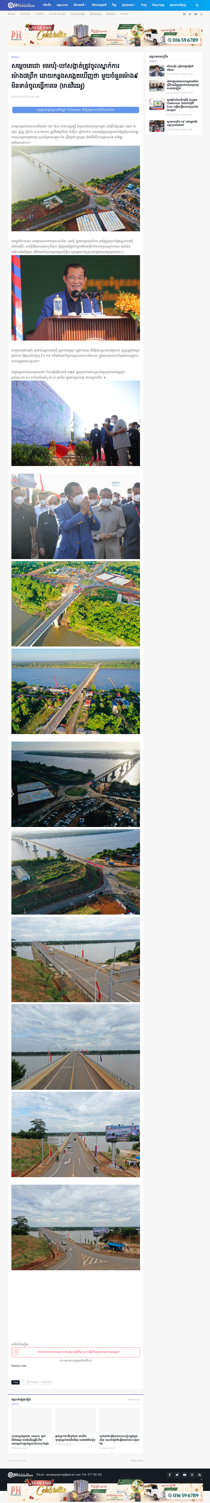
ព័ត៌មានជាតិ (46, 1382)
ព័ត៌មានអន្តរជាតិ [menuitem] (99, 5)
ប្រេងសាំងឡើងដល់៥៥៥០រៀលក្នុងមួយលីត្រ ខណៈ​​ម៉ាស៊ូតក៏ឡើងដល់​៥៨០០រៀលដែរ (119, 1439)
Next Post (136, 1460)
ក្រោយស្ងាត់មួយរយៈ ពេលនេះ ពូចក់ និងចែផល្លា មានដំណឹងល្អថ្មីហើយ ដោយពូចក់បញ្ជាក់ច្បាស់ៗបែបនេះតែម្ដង (30, 1439)
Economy (94, 14)
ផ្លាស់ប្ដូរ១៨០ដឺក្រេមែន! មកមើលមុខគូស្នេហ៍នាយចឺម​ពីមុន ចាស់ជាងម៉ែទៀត (75, 1438)
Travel (121, 14)
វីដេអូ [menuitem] (144, 5)
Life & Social (56, 14)
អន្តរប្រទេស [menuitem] (62, 5)
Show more (134, 1399)
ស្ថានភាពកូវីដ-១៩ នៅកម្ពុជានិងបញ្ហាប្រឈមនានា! (182, 123)
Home (11, 14)
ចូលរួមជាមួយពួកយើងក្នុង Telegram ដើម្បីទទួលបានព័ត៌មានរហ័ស (75, 110)
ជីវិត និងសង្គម (32, 1382)
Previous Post (17, 1460)
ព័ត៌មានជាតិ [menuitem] (78, 5)
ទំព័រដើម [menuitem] (47, 5)
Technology (76, 14)
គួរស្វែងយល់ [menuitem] (128, 5)
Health (108, 14)
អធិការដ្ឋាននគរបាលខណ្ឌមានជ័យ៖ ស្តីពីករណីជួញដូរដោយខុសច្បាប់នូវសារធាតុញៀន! (183, 85)
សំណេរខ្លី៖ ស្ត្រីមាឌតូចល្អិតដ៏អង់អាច (180, 68)
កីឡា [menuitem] (114, 5)
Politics (25, 14)
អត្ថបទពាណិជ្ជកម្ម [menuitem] (178, 5)
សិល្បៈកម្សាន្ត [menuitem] (158, 5)
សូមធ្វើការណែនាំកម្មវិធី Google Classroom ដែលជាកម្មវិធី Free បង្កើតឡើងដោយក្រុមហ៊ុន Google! (182, 105)
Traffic (38, 14)
